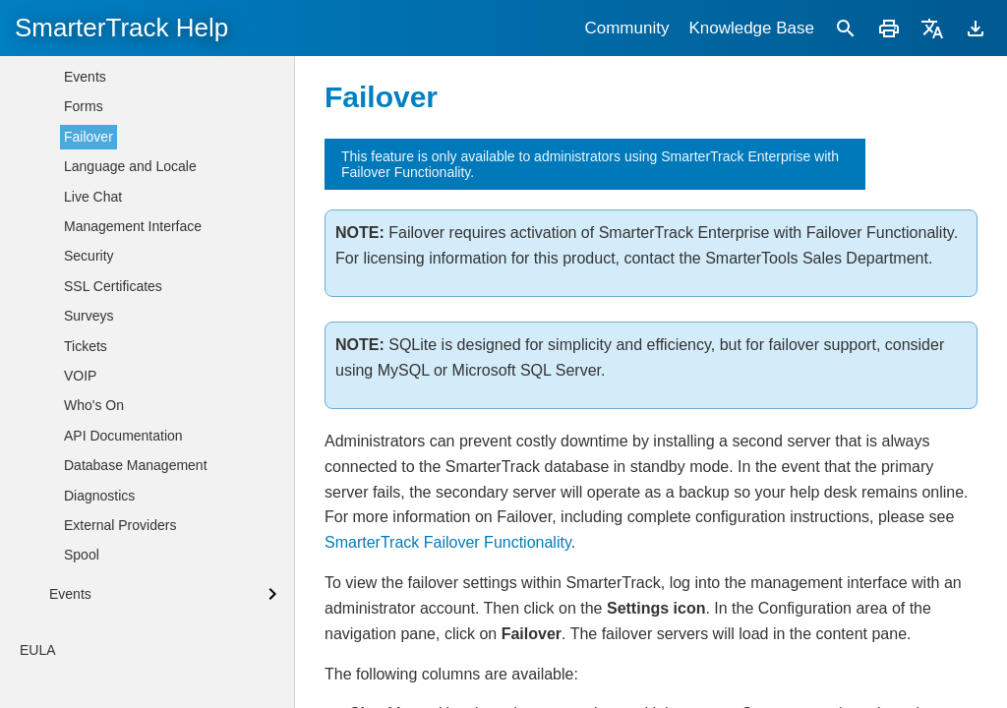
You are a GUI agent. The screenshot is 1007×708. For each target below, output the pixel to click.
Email (81, 292)
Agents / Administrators (135, 142)
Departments (103, 82)
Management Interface (133, 471)
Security (89, 500)
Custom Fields (107, 261)
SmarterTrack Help (121, 27)
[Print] (889, 28)
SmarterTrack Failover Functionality (448, 542)
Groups (86, 112)
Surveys (89, 560)
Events (85, 321)
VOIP (80, 620)
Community (626, 28)
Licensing (93, 201)
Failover (88, 381)
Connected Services (125, 232)
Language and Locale (130, 411)
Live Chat (93, 441)
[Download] (975, 28)
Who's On (94, 650)
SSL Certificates (113, 531)
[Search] (845, 28)
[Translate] (932, 28)
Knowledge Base (751, 28)
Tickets (85, 591)
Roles (81, 172)
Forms (83, 351)
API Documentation (123, 680)
